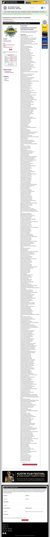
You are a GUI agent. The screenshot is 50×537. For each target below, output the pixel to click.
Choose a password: (6, 508)
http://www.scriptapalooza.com (8, 44)
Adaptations (7, 80)
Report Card (7, 21)
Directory (12, 11)
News (16, 11)
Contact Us (5, 524)
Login (47, 15)
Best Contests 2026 (35, 11)
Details (4, 21)
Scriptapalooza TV (8, 71)
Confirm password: (28, 508)
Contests (8, 11)
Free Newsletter (23, 11)
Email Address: (5, 501)
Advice (19, 11)
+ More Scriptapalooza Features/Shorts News (30, 464)
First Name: (5, 495)
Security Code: (5, 514)
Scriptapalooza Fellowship (9, 72)
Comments (11, 21)
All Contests (7, 78)
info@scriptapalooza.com (7, 47)
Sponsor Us (29, 11)
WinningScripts (42, 11)
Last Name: (27, 495)
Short (5, 79)
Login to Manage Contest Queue (8, 19)
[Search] (35, 8)
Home (5, 11)
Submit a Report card (11, 64)
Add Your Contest (7, 528)
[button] (45, 8)
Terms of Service (7, 530)
